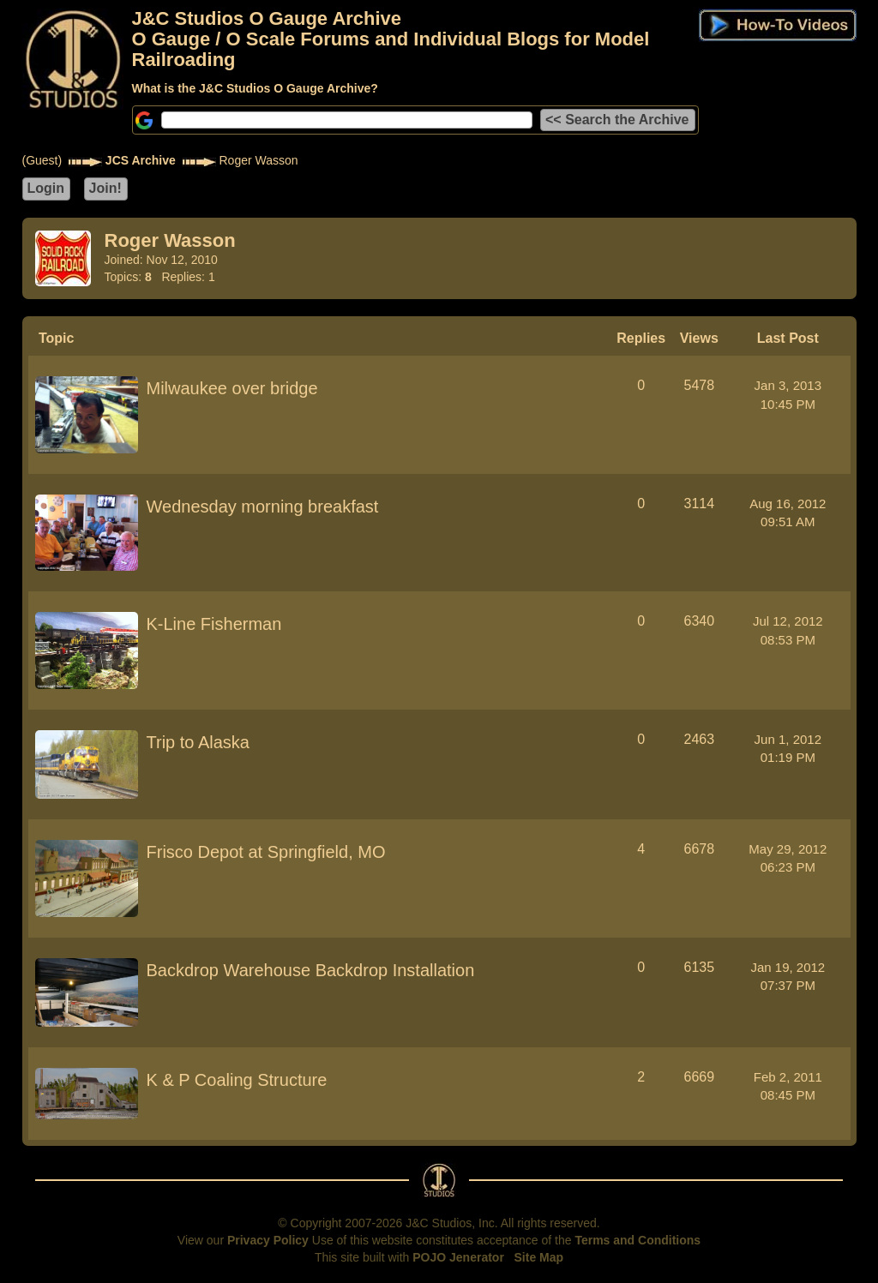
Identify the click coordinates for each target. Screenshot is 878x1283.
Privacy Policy (268, 1240)
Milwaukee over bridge (232, 388)
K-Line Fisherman (214, 624)
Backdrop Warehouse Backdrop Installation (311, 970)
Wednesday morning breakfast (263, 506)
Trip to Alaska (198, 742)
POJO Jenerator (458, 1257)
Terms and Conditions (637, 1240)
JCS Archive (140, 160)
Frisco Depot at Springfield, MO (266, 851)
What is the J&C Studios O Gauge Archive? (255, 88)
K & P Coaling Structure (237, 1079)
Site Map (539, 1257)
